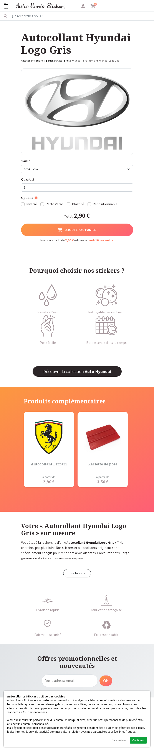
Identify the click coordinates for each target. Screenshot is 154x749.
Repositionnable (105, 204)
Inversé (31, 204)
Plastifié (78, 204)
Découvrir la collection (77, 371)
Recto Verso (54, 204)
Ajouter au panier (77, 229)
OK (106, 681)
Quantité (28, 179)
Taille (25, 161)
